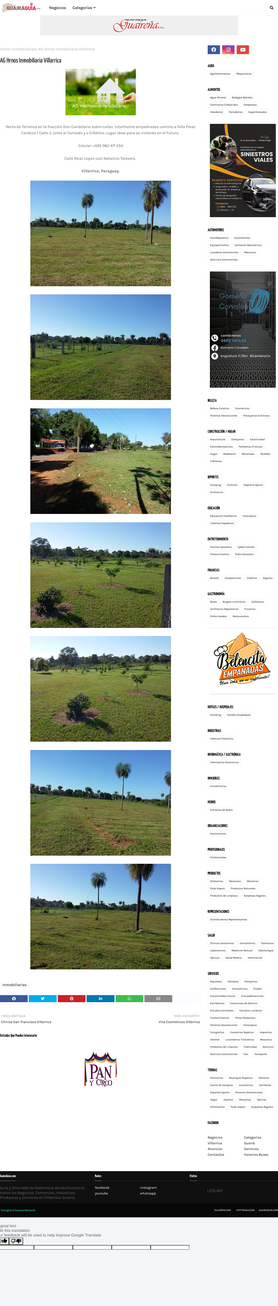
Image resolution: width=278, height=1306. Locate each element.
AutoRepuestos (219, 237)
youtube (101, 1193)
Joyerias (228, 1099)
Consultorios (247, 943)
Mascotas (235, 881)
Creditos (252, 578)
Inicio (5, 49)
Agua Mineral (218, 97)
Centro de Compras (221, 1085)
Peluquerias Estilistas (256, 415)
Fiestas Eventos (219, 554)
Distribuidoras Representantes (228, 919)
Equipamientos (219, 245)
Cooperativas (233, 578)
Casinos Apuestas (221, 546)
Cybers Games (246, 546)
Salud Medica (233, 957)
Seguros (268, 578)
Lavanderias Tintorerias (239, 1039)
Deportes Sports (253, 484)
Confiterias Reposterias (224, 609)
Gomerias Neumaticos (248, 245)
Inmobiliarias (24, 49)
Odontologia (266, 950)
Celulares (233, 981)
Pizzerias (249, 609)
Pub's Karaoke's (244, 554)
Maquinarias (244, 73)
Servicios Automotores (224, 259)
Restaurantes (241, 616)
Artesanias (216, 881)
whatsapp (148, 1193)
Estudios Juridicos (251, 1010)
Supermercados (257, 112)
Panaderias (235, 112)
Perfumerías (217, 1106)
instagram (148, 1187)
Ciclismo (232, 484)
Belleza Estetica (219, 408)
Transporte (260, 1054)
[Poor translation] (16, 1241)
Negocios (215, 1137)
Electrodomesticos (221, 446)
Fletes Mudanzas (245, 1017)
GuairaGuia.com (268, 1210)
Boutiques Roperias (241, 1077)
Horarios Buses (256, 1154)
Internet (215, 1039)
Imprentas (266, 1032)
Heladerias (216, 112)
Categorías (252, 1137)
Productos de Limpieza (224, 895)
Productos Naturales (243, 888)
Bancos (214, 578)
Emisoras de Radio (221, 809)
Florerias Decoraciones (223, 415)
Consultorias (239, 988)
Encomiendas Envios (222, 996)
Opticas (215, 957)
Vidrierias (216, 461)
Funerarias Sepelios (242, 1032)
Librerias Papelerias (222, 523)
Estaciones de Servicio (244, 1003)
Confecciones (218, 988)
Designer (7, 1210)
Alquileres (216, 981)
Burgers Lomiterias (234, 601)
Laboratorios (218, 950)
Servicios (268, 1046)
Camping (215, 484)
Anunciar (215, 1149)
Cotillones (265, 1085)
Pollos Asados (218, 616)
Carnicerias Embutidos (224, 104)
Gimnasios (216, 492)
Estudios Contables (222, 1010)
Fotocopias (249, 515)
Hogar (213, 453)
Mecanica (250, 252)
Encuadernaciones (252, 996)
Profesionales (218, 857)
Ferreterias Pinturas (250, 446)
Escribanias (217, 1003)
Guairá (249, 1143)
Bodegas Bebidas (242, 97)
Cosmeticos (242, 408)
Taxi (245, 1054)
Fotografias (217, 1032)
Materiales (248, 453)
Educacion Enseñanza (223, 515)
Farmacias (267, 943)
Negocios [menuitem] (57, 7)
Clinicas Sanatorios (222, 943)
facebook (102, 1187)
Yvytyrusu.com (245, 1210)
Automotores (242, 237)
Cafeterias (257, 601)
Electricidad (257, 439)
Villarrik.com (222, 1210)
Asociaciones (218, 833)
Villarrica (215, 1143)
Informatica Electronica (224, 762)
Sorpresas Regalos (255, 895)
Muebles (265, 453)
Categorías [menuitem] (82, 7)
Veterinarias (255, 957)
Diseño (257, 988)
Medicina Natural (242, 950)
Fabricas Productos (221, 738)
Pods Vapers (217, 888)
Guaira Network (25, 1210)
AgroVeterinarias (220, 73)
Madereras (229, 453)
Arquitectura (217, 439)
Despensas (250, 104)
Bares (213, 601)
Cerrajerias (237, 439)
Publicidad (250, 1046)
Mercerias (252, 881)
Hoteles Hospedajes (239, 714)
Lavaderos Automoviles (224, 252)
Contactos (216, 1154)
